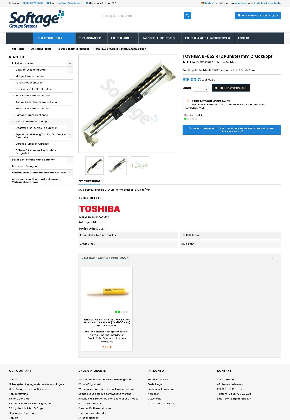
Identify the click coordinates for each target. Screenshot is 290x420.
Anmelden (241, 3)
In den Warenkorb (231, 88)
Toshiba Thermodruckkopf (32, 121)
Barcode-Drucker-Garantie (32, 144)
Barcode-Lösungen (24, 166)
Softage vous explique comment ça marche (104, 377)
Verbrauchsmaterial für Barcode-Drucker (39, 172)
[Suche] (145, 15)
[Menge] (198, 88)
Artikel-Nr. (189, 62)
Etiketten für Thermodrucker (95, 391)
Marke (221, 62)
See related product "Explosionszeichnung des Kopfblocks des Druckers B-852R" (232, 130)
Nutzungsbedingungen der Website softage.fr (36, 367)
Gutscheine (154, 382)
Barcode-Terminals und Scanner (33, 159)
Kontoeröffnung (18, 377)
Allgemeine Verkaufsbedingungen (30, 387)
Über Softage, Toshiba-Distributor (29, 372)
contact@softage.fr (70, 3)
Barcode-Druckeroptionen (32, 115)
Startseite (17, 57)
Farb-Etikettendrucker (29, 82)
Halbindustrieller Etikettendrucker (35, 89)
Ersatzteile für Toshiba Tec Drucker (36, 128)
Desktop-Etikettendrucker (31, 69)
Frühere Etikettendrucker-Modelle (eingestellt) (36, 151)
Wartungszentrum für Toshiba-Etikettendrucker (106, 372)
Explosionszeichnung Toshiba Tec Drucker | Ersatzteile (41, 136)
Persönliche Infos (158, 363)
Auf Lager (84, 222)
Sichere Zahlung (19, 382)
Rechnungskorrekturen (161, 372)
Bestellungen (155, 367)
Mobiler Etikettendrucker (30, 76)
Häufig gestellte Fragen (23, 396)
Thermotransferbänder (92, 396)
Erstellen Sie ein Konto (267, 3)
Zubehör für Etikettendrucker (33, 108)
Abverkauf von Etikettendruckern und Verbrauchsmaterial (36, 180)
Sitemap (14, 406)
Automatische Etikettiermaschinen (36, 102)
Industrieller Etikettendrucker (33, 95)
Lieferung (14, 363)
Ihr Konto (156, 354)
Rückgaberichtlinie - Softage (26, 391)
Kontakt (13, 401)
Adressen (153, 377)
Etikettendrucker (23, 63)
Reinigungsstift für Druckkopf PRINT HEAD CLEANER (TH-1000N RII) (106, 321)
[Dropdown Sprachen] (209, 3)
